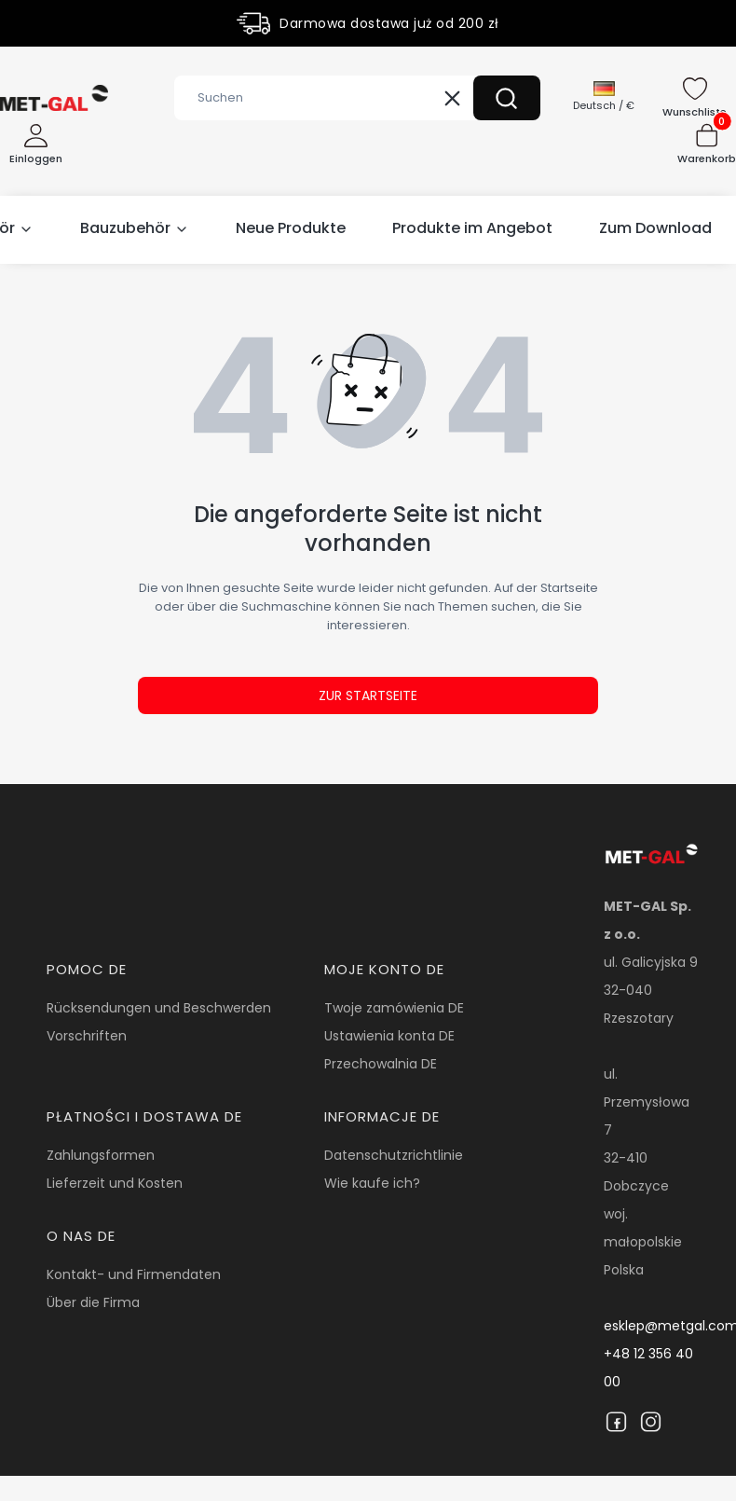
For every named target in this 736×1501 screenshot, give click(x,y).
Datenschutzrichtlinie (393, 1155)
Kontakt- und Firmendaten (134, 1274)
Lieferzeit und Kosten (115, 1183)
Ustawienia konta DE (389, 1035)
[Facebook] (616, 1422)
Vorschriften (87, 1035)
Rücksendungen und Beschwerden (159, 1007)
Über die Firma (93, 1302)
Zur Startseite (368, 695)
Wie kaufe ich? (372, 1183)
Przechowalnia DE (380, 1063)
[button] (506, 98)
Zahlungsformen (101, 1155)
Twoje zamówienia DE (394, 1007)
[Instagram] (650, 1422)
